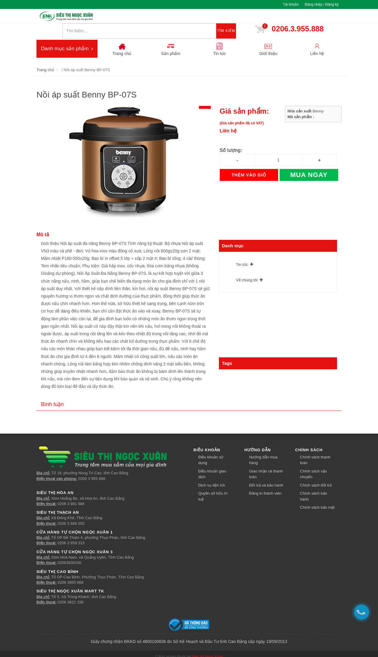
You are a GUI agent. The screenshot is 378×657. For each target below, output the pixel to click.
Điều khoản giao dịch (212, 461)
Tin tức (242, 251)
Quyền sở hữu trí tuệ (213, 483)
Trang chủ (45, 57)
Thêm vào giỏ (249, 162)
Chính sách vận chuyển (313, 461)
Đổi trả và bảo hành (266, 472)
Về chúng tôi (246, 267)
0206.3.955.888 (301, 17)
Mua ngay (308, 162)
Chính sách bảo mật (317, 494)
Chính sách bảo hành (313, 483)
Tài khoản (291, 4)
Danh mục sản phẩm (67, 36)
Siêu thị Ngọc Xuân (207, 644)
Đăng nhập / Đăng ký (322, 4)
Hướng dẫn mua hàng (263, 447)
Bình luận (52, 391)
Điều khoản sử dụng (210, 447)
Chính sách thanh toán (315, 447)
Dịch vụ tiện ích (211, 472)
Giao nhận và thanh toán (266, 461)
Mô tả (42, 221)
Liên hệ (228, 118)
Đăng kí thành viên (265, 480)
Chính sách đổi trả (316, 472)
